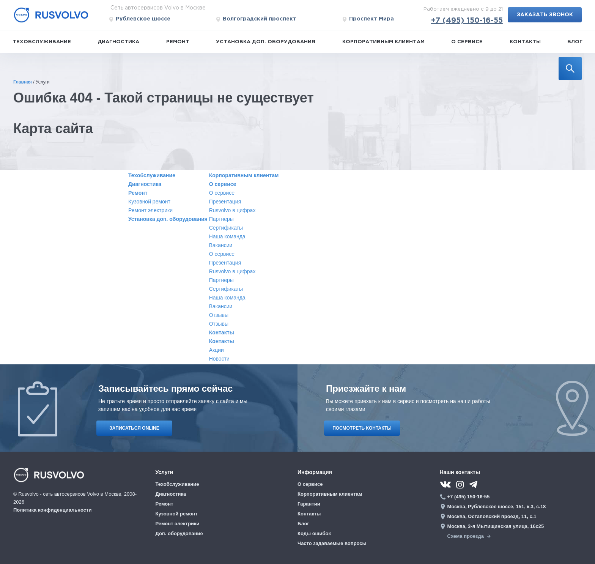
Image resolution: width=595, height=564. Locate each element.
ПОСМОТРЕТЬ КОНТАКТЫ (362, 428)
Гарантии (309, 504)
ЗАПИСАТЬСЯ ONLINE (134, 428)
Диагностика (118, 42)
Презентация (225, 202)
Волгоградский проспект (256, 19)
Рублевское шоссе (139, 19)
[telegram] (474, 484)
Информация (315, 472)
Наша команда (227, 236)
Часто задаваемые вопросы (332, 543)
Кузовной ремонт (149, 202)
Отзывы (218, 315)
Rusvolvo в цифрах (232, 210)
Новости (219, 359)
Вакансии (221, 245)
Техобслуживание (42, 42)
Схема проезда (469, 536)
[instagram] (460, 484)
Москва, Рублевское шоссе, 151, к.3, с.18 (496, 506)
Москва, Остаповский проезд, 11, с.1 (492, 516)
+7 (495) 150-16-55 (467, 20)
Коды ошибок (314, 533)
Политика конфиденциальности (52, 510)
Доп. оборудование (179, 533)
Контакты (525, 42)
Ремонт (177, 42)
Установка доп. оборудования (265, 42)
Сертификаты (226, 228)
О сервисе (467, 42)
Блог (574, 42)
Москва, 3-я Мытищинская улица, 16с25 (495, 526)
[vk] (445, 484)
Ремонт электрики (150, 210)
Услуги (164, 472)
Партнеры (221, 219)
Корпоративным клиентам (383, 42)
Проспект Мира (368, 19)
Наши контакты (460, 472)
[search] (570, 68)
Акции (216, 350)
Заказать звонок (545, 15)
